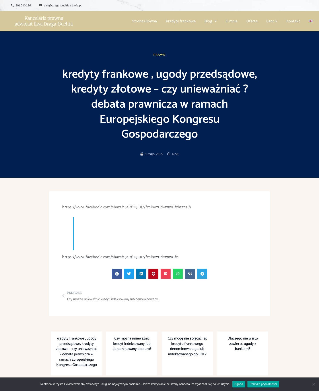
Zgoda (239, 384)
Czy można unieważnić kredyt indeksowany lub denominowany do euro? (132, 343)
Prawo (159, 54)
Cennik (271, 21)
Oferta (251, 21)
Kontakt (293, 21)
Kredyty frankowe (181, 21)
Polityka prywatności (263, 384)
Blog (210, 21)
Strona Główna (144, 21)
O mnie (231, 21)
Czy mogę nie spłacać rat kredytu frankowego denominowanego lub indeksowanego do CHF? (187, 346)
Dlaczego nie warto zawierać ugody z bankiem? (243, 343)
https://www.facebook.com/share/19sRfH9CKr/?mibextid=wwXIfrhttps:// (126, 207)
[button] (117, 274)
